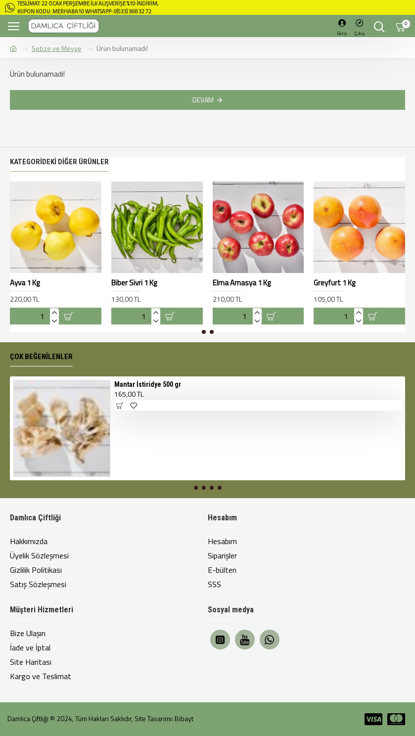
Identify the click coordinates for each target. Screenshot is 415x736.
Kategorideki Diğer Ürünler (59, 161)
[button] (204, 332)
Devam (203, 99)
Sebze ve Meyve (57, 48)
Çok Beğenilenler (41, 356)
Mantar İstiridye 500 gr (147, 384)
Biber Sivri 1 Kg (134, 283)
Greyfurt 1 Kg (334, 283)
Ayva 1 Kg (25, 283)
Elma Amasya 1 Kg (242, 283)
